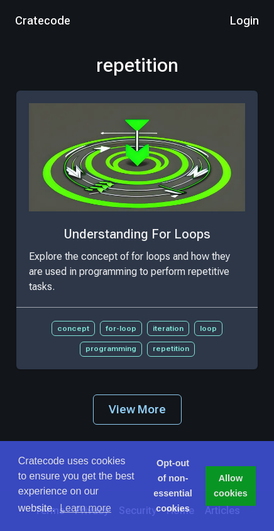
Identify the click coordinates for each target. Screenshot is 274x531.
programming (110, 348)
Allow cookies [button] (231, 485)
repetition (171, 348)
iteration (168, 328)
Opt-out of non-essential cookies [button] (172, 485)
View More (137, 409)
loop (208, 328)
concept (73, 328)
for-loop (121, 328)
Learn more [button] (85, 508)
